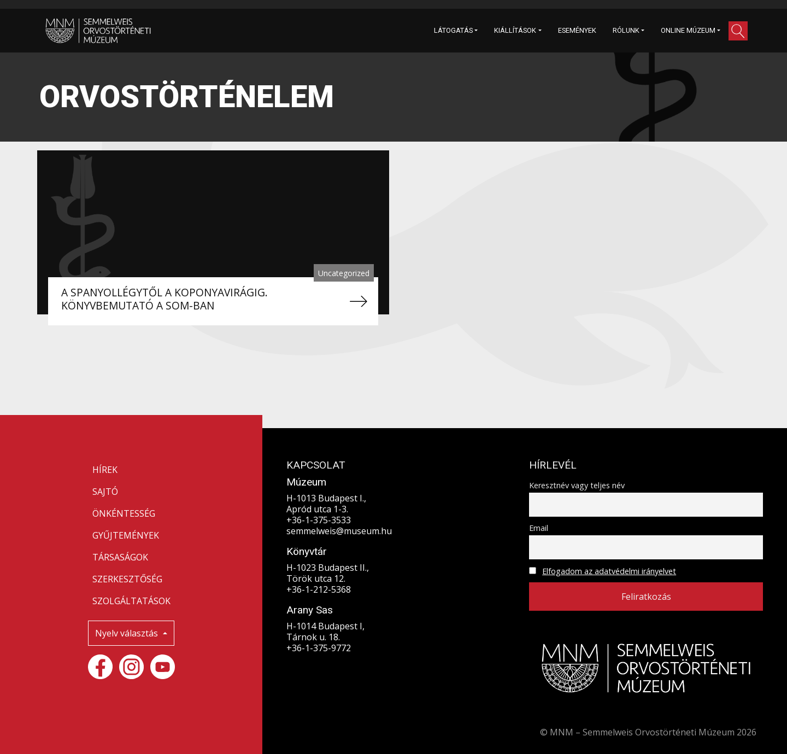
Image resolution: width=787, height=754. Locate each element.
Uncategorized (343, 273)
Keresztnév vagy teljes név (577, 485)
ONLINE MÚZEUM (688, 30)
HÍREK (105, 470)
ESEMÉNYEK (577, 30)
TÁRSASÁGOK (120, 557)
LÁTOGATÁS (453, 30)
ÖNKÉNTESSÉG (123, 513)
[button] (738, 30)
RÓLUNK (626, 30)
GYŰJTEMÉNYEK (125, 535)
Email (538, 528)
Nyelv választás (127, 633)
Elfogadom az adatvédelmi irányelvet (609, 571)
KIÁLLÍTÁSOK (515, 30)
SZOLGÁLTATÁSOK (131, 601)
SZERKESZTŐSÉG (127, 579)
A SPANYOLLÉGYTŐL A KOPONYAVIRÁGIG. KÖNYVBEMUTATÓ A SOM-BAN (164, 299)
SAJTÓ (105, 492)
